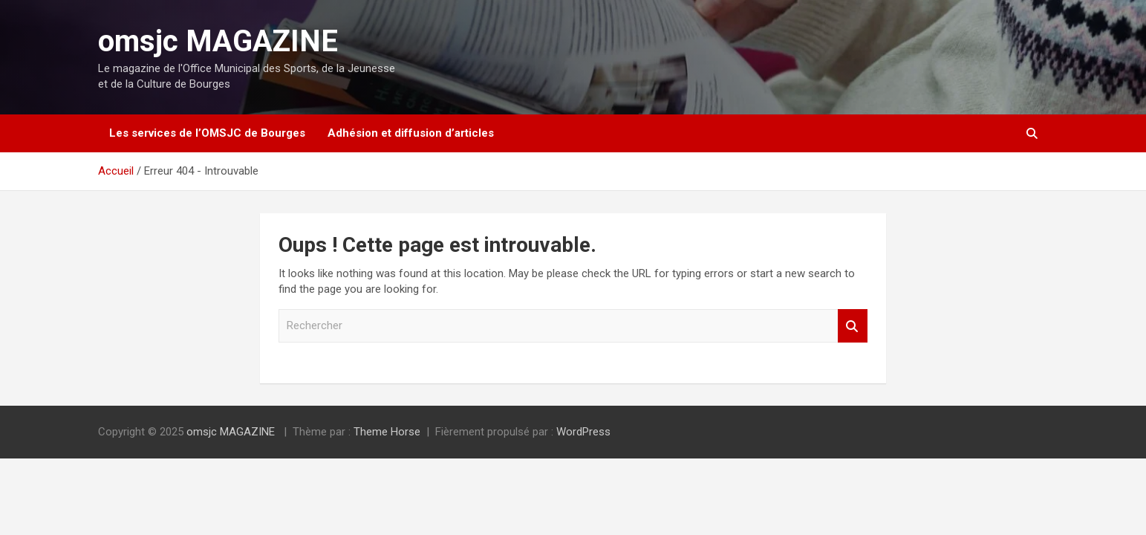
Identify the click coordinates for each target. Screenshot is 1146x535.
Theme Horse (387, 431)
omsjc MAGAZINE (218, 41)
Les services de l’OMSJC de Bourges (207, 133)
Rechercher (852, 326)
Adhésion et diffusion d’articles (411, 133)
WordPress (583, 431)
